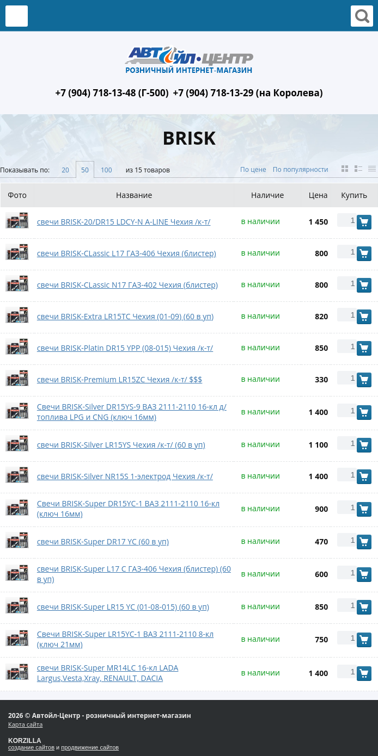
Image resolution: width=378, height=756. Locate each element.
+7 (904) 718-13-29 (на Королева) (248, 92)
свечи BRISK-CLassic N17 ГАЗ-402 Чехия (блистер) (127, 285)
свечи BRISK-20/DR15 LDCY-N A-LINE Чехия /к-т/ (124, 221)
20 (65, 170)
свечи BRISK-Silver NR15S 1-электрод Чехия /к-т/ (125, 476)
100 (106, 170)
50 (85, 170)
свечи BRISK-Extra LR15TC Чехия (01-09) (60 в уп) (125, 316)
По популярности (300, 169)
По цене (253, 169)
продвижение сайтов (90, 747)
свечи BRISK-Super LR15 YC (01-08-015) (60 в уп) (123, 607)
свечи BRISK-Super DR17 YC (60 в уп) (103, 541)
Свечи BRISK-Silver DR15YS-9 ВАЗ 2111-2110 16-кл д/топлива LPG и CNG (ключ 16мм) (132, 411)
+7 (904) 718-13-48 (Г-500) (111, 92)
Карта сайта (25, 724)
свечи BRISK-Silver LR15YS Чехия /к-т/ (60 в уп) (121, 444)
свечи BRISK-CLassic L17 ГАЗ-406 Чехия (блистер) (126, 253)
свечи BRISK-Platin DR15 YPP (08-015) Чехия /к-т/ (125, 348)
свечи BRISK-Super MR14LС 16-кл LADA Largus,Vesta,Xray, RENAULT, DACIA (108, 672)
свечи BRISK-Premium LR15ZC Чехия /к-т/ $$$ (120, 379)
